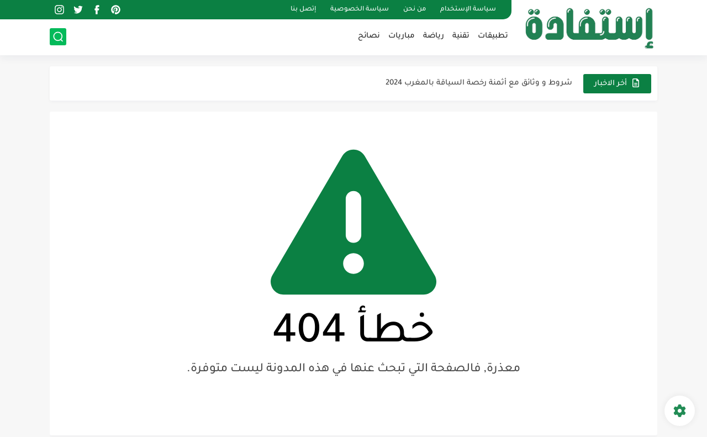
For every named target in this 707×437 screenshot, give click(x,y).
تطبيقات (493, 36)
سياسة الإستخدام (468, 9)
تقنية (460, 36)
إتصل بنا (303, 9)
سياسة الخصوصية (359, 9)
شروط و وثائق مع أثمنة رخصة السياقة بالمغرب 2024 (479, 83)
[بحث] (58, 36)
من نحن (414, 9)
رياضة (433, 36)
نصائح (369, 36)
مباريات (401, 36)
